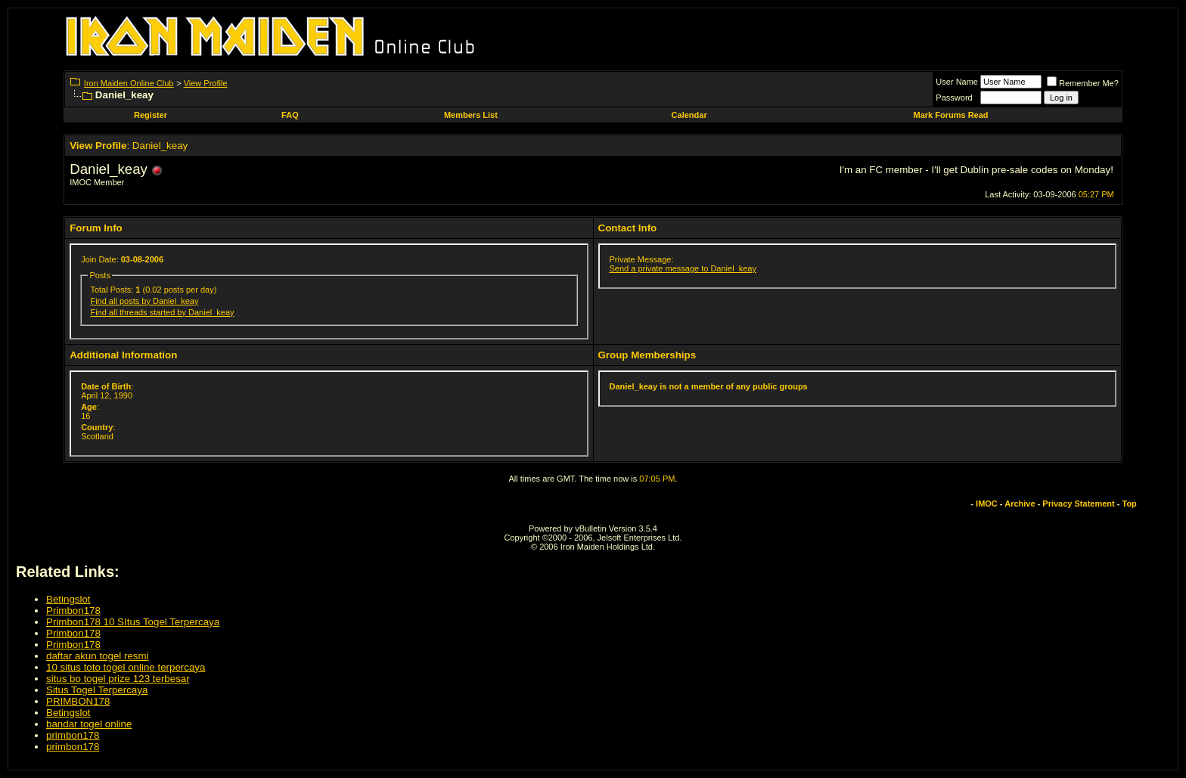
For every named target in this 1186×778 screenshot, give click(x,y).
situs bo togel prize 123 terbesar (118, 678)
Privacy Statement (1078, 503)
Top (1129, 503)
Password (954, 97)
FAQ (290, 114)
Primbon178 (73, 610)
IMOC (987, 503)
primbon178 (72, 735)
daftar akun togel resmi (97, 656)
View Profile (206, 83)
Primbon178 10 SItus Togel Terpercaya (132, 622)
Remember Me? (1083, 83)
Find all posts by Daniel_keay (144, 300)
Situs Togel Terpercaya (96, 690)
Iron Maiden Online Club (129, 83)
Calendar (689, 114)
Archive (1019, 503)
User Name (957, 81)
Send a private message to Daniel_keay (683, 268)
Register (150, 114)
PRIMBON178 (78, 701)
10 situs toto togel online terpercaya (125, 667)
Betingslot (68, 599)
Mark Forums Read (951, 114)
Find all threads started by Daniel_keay (162, 312)
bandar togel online (89, 724)
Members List (471, 114)
